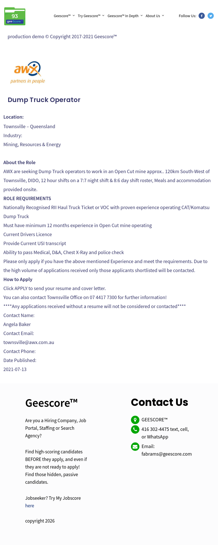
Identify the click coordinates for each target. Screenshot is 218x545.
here (29, 505)
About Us (153, 15)
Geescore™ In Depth (123, 15)
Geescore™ (62, 15)
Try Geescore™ (89, 15)
